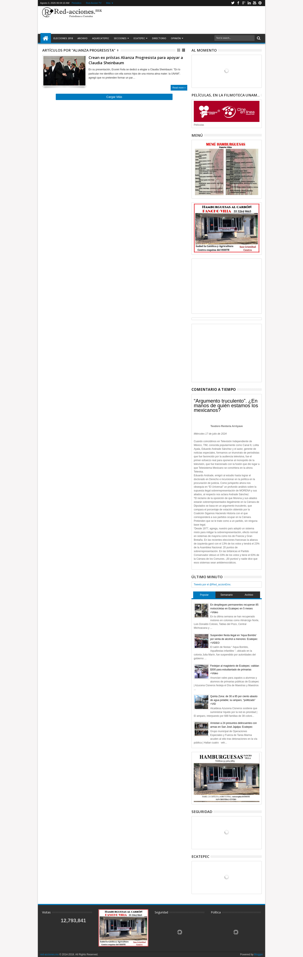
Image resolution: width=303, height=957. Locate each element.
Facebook (238, 3)
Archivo (82, 38)
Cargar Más (114, 97)
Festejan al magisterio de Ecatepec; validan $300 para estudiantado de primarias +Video (234, 669)
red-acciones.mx (49, 954)
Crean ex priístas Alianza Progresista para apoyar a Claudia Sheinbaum (136, 60)
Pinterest (260, 3)
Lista (183, 50)
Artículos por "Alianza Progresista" (78, 50)
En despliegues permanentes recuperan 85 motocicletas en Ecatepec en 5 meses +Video (234, 608)
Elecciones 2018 (63, 38)
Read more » (178, 87)
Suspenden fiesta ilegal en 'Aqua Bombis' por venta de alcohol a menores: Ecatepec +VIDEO (234, 639)
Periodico (76, 3)
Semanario (227, 594)
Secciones (120, 38)
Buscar (258, 38)
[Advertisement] (183, 19)
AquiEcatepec (100, 38)
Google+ (243, 3)
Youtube (254, 3)
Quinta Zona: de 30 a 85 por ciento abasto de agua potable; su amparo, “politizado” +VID (234, 700)
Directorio (159, 38)
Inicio (45, 38)
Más (108, 3)
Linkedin (249, 3)
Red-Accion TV (94, 3)
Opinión (176, 38)
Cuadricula (179, 50)
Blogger (258, 954)
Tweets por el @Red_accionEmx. (212, 584)
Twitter (232, 3)
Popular (204, 594)
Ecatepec (139, 38)
